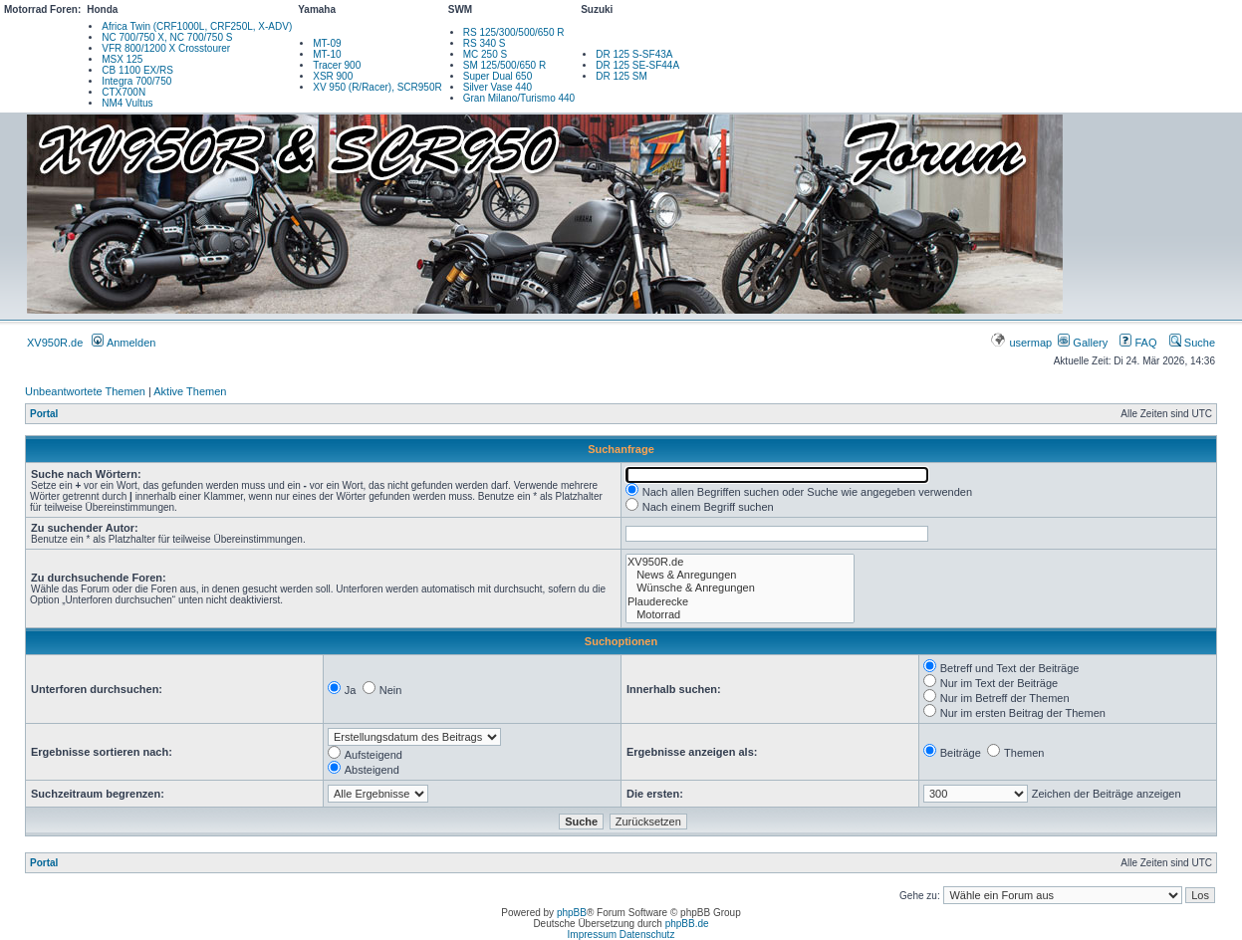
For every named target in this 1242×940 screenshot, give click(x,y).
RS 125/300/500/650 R (514, 32)
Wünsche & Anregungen (740, 588)
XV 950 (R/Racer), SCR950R (377, 87)
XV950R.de (55, 343)
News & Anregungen (740, 575)
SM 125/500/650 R (504, 65)
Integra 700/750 (136, 81)
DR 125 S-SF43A (634, 54)
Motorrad (740, 614)
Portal (44, 413)
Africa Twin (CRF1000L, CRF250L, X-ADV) (197, 26)
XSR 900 (333, 76)
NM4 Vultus (127, 103)
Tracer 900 (337, 65)
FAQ (1137, 343)
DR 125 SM (621, 76)
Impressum (592, 934)
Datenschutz (647, 934)
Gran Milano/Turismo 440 (519, 98)
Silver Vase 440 (497, 87)
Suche (1192, 343)
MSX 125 (122, 59)
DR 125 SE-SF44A (637, 65)
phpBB (572, 912)
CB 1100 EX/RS (137, 70)
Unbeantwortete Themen (85, 391)
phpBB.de (687, 923)
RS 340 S (484, 43)
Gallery (1083, 343)
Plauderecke (740, 601)
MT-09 (327, 43)
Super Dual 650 (498, 76)
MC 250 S (485, 54)
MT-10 (327, 54)
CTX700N (123, 92)
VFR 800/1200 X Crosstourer (166, 48)
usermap (1022, 343)
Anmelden (123, 343)
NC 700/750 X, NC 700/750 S (167, 37)
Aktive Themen (189, 391)
